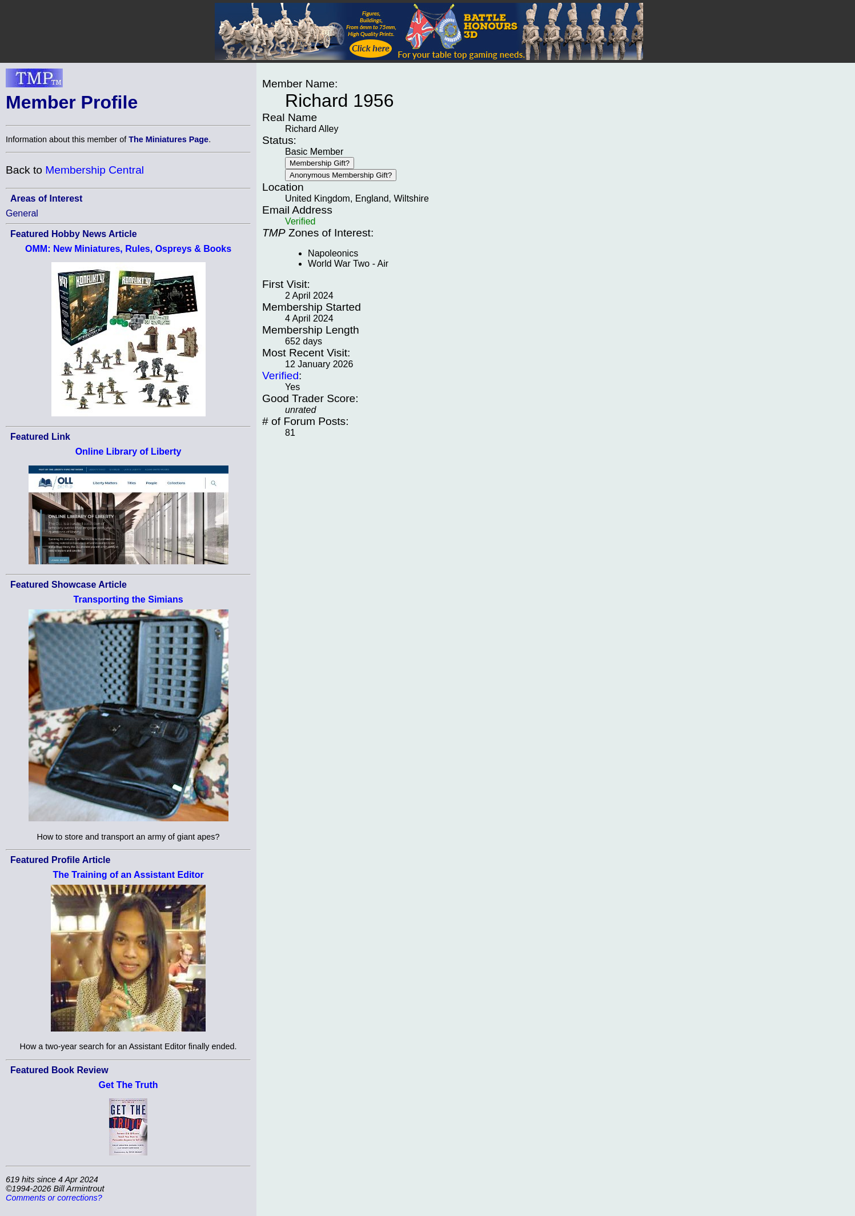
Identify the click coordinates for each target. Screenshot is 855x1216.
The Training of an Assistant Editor (128, 875)
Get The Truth (128, 1085)
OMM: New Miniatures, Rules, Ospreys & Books (128, 249)
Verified (280, 376)
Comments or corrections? (54, 1197)
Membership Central (94, 170)
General (22, 213)
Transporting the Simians (128, 599)
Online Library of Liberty (128, 451)
